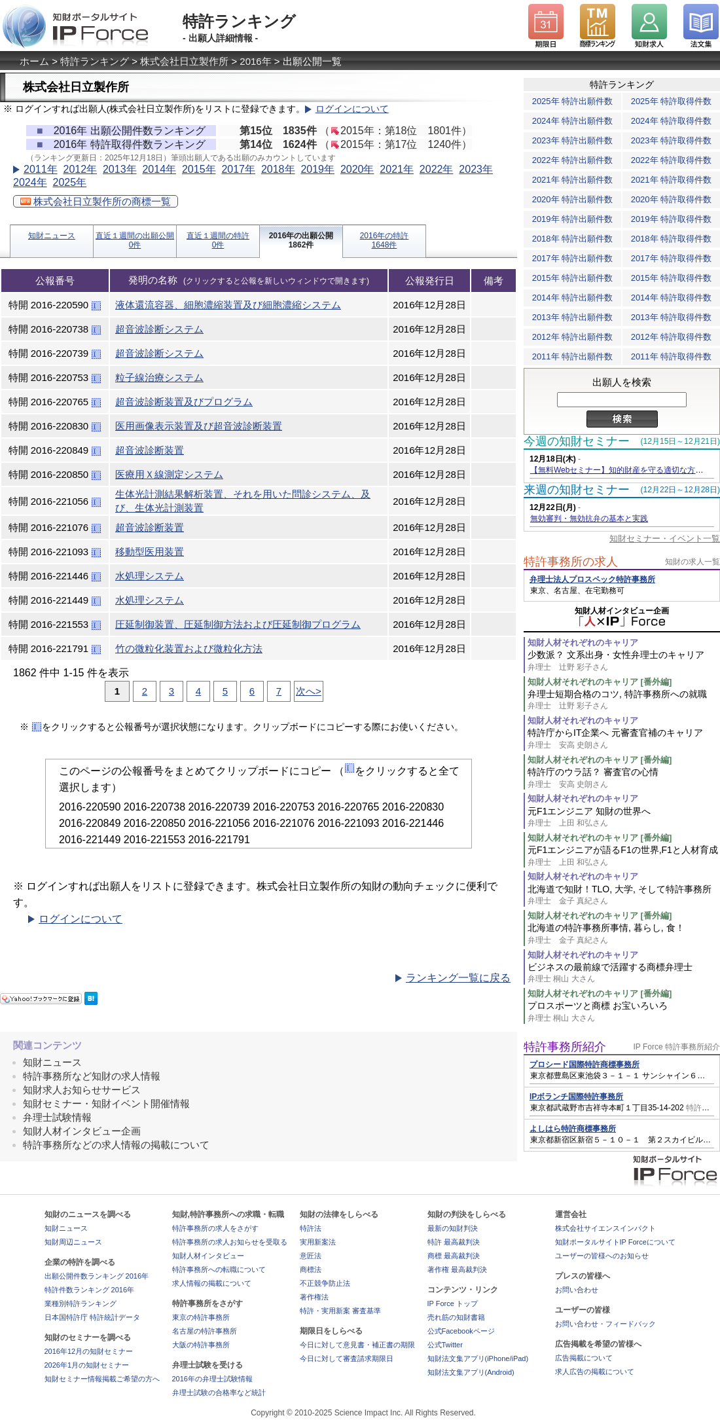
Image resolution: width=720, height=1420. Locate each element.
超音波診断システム (159, 329)
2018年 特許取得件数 (671, 239)
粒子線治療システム (159, 377)
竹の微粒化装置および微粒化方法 (188, 648)
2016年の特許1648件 (384, 240)
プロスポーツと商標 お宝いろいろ (624, 1011)
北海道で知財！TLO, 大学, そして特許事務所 (624, 895)
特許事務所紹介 (565, 1046)
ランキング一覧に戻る (458, 977)
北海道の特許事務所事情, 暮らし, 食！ (624, 933)
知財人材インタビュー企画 (82, 1131)
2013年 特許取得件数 (671, 317)
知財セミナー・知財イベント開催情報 (106, 1103)
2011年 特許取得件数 (671, 356)
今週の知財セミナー (577, 441)
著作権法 (314, 1297)
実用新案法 (318, 1242)
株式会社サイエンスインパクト (605, 1228)
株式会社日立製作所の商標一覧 (95, 201)
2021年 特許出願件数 (572, 180)
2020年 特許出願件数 (572, 199)
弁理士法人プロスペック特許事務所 (592, 579)
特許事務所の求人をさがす (215, 1228)
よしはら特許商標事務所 (573, 1128)
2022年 (437, 169)
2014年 (159, 169)
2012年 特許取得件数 (671, 337)
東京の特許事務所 (201, 1317)
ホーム (34, 61)
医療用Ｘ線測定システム (169, 474)
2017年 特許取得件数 (671, 258)
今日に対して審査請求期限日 (346, 1358)
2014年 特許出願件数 (572, 297)
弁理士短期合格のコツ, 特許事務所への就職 (624, 700)
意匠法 (310, 1256)
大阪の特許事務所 (201, 1345)
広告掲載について (584, 1358)
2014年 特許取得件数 (671, 297)
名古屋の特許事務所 (204, 1331)
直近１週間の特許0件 (218, 240)
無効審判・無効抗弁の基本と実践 (589, 518)
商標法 (310, 1269)
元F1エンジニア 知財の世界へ (624, 817)
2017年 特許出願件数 (572, 258)
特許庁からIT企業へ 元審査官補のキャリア (624, 738)
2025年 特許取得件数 (671, 101)
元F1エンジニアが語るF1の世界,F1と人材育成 (624, 856)
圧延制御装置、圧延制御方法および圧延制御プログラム (238, 624)
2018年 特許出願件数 (572, 239)
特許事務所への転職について (219, 1269)
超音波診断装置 (149, 450)
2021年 (397, 169)
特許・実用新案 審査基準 (340, 1311)
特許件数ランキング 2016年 (90, 1290)
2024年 (30, 182)
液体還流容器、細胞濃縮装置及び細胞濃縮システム (228, 304)
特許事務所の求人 (571, 561)
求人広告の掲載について (594, 1371)
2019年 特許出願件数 (572, 219)
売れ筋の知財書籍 (456, 1317)
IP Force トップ (452, 1303)
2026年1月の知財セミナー (87, 1365)
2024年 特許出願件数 (572, 121)
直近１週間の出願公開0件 (135, 240)
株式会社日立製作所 (184, 61)
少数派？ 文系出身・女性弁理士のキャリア (624, 660)
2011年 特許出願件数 (572, 356)
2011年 (41, 169)
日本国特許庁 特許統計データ (92, 1317)
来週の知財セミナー (577, 489)
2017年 (238, 169)
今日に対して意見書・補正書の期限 (357, 1345)
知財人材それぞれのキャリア (583, 642)
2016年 (255, 61)
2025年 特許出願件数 (572, 101)
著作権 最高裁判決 (457, 1269)
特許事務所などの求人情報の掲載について (116, 1144)
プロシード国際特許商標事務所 (584, 1064)
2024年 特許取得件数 (671, 121)
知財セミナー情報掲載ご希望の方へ (102, 1379)
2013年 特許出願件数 (572, 317)
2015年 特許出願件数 (572, 278)
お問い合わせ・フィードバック (605, 1324)
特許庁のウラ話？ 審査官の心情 (624, 778)
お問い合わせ (576, 1290)
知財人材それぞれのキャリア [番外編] (600, 682)
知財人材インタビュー (208, 1256)
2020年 (357, 169)
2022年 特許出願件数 (572, 160)
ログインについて (352, 109)
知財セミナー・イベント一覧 (664, 538)
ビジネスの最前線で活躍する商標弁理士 (624, 973)
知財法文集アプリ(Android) (470, 1372)
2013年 (120, 169)
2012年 (80, 169)
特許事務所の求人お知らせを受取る (229, 1242)
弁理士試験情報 (57, 1117)
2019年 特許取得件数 (671, 219)
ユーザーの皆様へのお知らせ (602, 1256)
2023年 (476, 169)
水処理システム (149, 575)
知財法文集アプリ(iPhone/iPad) (478, 1358)
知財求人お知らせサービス (82, 1089)
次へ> (308, 691)
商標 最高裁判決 (453, 1256)
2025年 (69, 182)
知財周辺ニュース (73, 1242)
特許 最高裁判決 (453, 1242)
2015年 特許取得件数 (671, 278)
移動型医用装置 (149, 551)
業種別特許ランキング (81, 1303)
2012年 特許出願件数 (572, 337)
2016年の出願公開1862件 (301, 240)
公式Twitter (445, 1345)
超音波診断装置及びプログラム (184, 401)
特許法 (310, 1228)
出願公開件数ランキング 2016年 (97, 1276)
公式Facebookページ (461, 1331)
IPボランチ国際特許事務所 (576, 1096)
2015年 (199, 169)
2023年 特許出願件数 (572, 140)
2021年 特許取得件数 (671, 180)
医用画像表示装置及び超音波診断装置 (198, 425)
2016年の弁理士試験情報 (212, 1379)
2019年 (317, 169)
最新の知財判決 (452, 1228)
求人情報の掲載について (211, 1283)
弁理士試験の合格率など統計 (219, 1392)
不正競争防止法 (325, 1283)
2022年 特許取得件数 (671, 160)
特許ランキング (94, 61)
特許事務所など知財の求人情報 (91, 1076)
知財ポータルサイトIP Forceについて (615, 1242)
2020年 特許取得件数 (671, 199)
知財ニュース (51, 235)
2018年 (278, 169)
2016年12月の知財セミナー (89, 1351)
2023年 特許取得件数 (671, 140)
